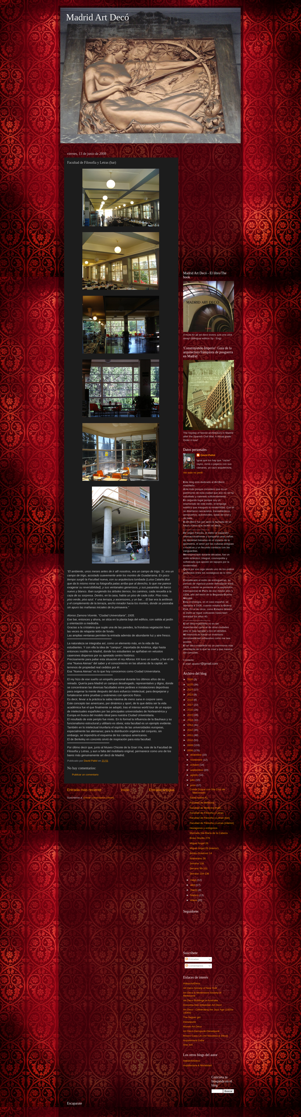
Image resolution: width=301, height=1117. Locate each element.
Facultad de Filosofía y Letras (207, 812)
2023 (190, 694)
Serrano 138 (197, 863)
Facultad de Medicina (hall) (205, 807)
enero (194, 900)
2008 (190, 750)
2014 (190, 720)
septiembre (197, 770)
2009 (190, 745)
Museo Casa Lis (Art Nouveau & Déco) (205, 1035)
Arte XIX (188, 1044)
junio (193, 785)
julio (193, 780)
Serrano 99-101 (199, 868)
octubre (195, 764)
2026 (190, 679)
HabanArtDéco (191, 983)
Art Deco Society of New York (200, 988)
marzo (194, 890)
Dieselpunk (189, 1021)
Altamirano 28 (198, 858)
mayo (193, 880)
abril (193, 885)
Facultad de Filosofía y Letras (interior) (212, 823)
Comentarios (194, 965)
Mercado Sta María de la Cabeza (209, 833)
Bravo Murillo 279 (200, 838)
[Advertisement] (208, 207)
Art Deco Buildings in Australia (200, 1000)
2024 (190, 689)
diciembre (196, 754)
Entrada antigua (161, 790)
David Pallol (207, 455)
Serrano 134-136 (199, 873)
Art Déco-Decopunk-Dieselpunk (201, 1031)
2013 (190, 725)
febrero (194, 895)
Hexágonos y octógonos (203, 828)
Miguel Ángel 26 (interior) (204, 848)
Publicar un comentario (85, 774)
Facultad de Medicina (202, 802)
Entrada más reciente (84, 790)
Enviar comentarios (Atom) (99, 797)
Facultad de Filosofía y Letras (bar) (210, 817)
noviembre (196, 759)
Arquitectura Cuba (193, 1040)
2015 (190, 715)
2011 (190, 735)
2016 (190, 709)
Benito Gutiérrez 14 (201, 853)
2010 (190, 740)
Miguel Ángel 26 (199, 843)
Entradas (192, 959)
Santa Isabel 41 (199, 797)
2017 (190, 704)
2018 (190, 699)
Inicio (125, 790)
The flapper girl (191, 1017)
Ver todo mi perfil (193, 472)
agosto (194, 775)
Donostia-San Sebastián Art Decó (202, 1005)
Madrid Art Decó (97, 17)
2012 (190, 730)
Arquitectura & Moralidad (197, 1065)
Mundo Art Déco (192, 1026)
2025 (190, 684)
